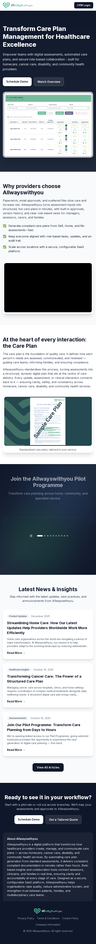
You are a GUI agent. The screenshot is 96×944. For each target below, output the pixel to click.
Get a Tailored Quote (63, 819)
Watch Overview (48, 81)
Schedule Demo (17, 81)
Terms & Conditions (48, 918)
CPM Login (83, 5)
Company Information (48, 924)
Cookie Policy (70, 918)
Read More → (16, 653)
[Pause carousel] (31, 536)
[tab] (40, 535)
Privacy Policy (26, 918)
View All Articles (48, 767)
